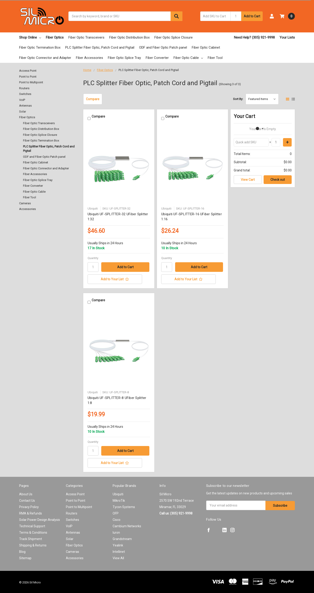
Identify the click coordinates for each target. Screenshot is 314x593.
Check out (277, 179)
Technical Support (32, 525)
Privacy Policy (29, 506)
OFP (116, 512)
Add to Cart (252, 16)
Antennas (25, 105)
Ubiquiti (118, 493)
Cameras (25, 203)
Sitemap (25, 557)
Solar (22, 111)
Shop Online (30, 37)
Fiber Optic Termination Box (39, 47)
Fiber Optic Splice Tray (124, 58)
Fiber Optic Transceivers (86, 37)
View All (118, 557)
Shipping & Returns (33, 544)
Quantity (93, 257)
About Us (25, 493)
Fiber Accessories (89, 58)
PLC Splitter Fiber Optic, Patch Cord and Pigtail (99, 47)
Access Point (27, 70)
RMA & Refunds (30, 512)
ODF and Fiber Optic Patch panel (163, 47)
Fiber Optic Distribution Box (129, 37)
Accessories (27, 209)
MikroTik (119, 499)
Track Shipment (30, 538)
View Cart (248, 179)
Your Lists (287, 37)
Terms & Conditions (33, 531)
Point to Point (27, 76)
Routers (24, 88)
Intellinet (119, 550)
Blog (22, 550)
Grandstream (122, 538)
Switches (25, 94)
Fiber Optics (55, 37)
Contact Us (27, 499)
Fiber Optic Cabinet (206, 47)
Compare (92, 99)
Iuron (116, 531)
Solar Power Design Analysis (39, 518)
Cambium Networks (127, 525)
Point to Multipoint (31, 82)
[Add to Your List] (119, 278)
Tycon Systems (124, 506)
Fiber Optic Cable (188, 58)
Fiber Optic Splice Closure (173, 37)
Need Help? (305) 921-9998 (254, 37)
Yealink (118, 544)
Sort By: (238, 99)
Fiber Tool (215, 58)
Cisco (116, 518)
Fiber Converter (157, 58)
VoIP (22, 100)
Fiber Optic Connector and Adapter (45, 58)
